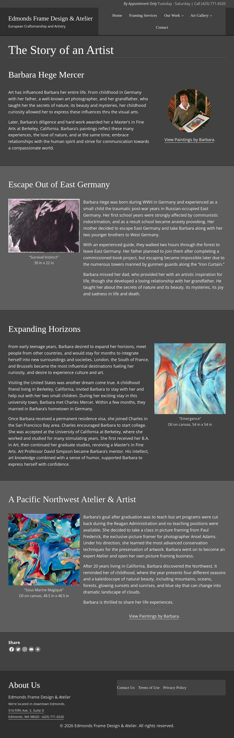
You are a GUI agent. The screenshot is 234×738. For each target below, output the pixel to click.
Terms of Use (149, 687)
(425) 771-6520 (53, 717)
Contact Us (125, 687)
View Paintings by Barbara (189, 139)
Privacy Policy (174, 687)
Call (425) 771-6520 (210, 3)
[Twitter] (18, 649)
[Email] (31, 649)
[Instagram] (25, 649)
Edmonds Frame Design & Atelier (50, 18)
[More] (38, 649)
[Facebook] (11, 649)
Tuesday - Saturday (174, 3)
